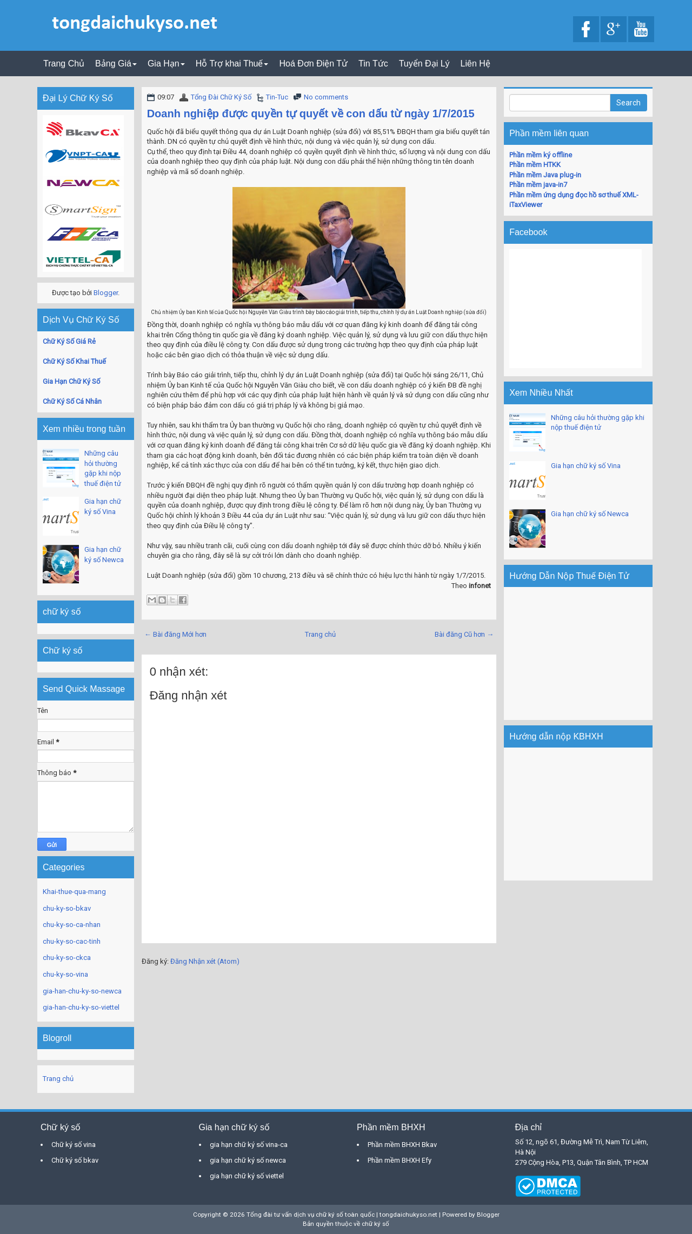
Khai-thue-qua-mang (74, 892)
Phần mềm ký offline (540, 155)
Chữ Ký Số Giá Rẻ (69, 341)
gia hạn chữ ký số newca (248, 1160)
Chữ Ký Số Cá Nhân (72, 401)
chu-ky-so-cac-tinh (72, 941)
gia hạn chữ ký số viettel (247, 1176)
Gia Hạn (166, 63)
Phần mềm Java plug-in (545, 175)
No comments (326, 97)
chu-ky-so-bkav (67, 908)
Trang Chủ (63, 63)
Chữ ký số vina (73, 1144)
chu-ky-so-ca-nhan (72, 925)
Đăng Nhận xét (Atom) (204, 961)
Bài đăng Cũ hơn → (464, 634)
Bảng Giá (116, 63)
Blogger (106, 293)
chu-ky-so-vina (65, 974)
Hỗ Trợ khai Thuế (232, 63)
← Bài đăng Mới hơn (175, 634)
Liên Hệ (475, 63)
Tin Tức (373, 63)
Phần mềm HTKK (535, 165)
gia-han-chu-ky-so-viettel (81, 1007)
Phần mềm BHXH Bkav (402, 1144)
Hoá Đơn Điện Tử (313, 63)
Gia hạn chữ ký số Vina (586, 466)
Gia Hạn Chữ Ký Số (71, 381)
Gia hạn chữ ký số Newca (590, 514)
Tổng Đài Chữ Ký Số (221, 97)
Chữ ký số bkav (74, 1160)
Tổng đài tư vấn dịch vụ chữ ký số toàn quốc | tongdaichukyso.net (342, 1214)
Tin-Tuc (277, 97)
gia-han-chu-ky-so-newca (82, 991)
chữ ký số (375, 1224)
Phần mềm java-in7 (538, 185)
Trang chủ (320, 634)
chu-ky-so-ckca (67, 957)
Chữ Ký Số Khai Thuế (74, 361)
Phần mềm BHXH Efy (399, 1160)
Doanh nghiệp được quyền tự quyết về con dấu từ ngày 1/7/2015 (311, 113)
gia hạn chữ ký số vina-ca (249, 1144)
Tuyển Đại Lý (424, 63)
